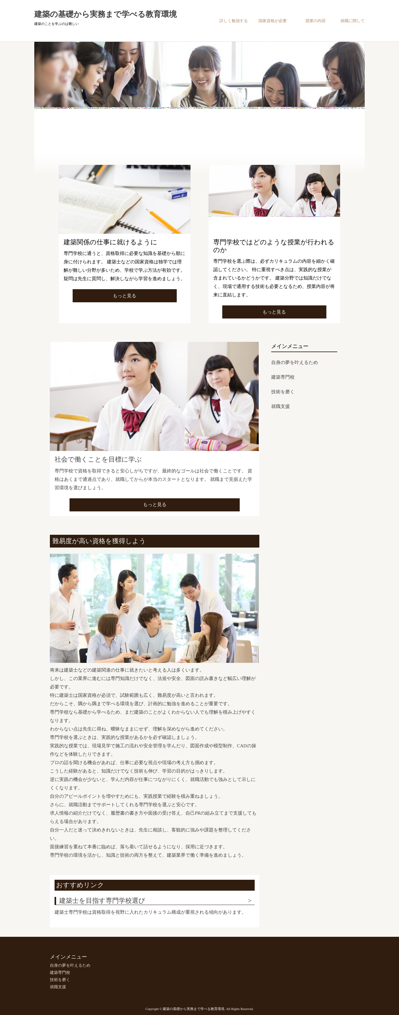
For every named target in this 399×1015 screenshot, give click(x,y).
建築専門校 (283, 377)
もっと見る (124, 295)
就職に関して (352, 20)
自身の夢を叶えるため (294, 362)
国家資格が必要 (272, 20)
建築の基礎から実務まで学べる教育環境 (105, 14)
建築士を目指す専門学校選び (102, 900)
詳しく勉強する (233, 20)
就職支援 (280, 406)
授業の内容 (315, 20)
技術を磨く (283, 391)
